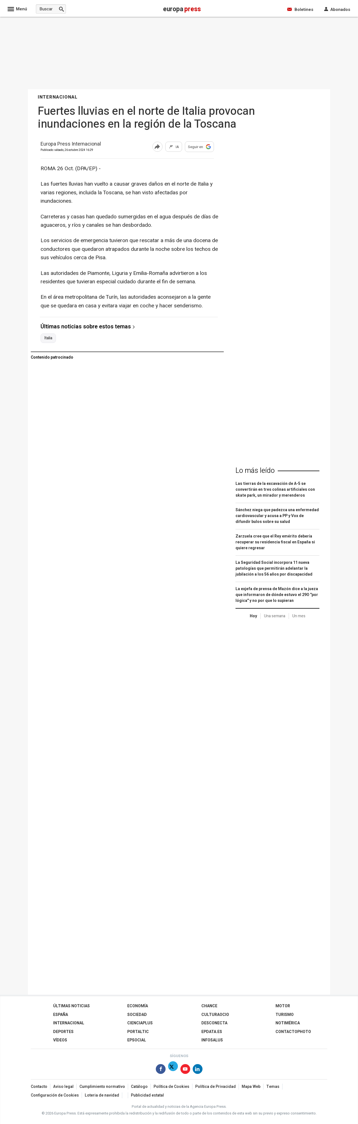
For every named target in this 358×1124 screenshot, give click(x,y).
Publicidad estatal (147, 1095)
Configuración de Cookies (55, 1095)
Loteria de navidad (102, 1095)
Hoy (253, 616)
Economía (137, 1006)
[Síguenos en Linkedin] (197, 1070)
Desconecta (214, 1023)
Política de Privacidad (215, 1087)
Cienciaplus (140, 1023)
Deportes (63, 1032)
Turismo (284, 1015)
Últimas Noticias (71, 1006)
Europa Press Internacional (71, 144)
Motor (282, 1006)
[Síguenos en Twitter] (173, 1070)
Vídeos (60, 1040)
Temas (272, 1087)
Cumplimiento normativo (102, 1087)
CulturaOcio (215, 1015)
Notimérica (287, 1023)
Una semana (274, 616)
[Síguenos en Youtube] (185, 1070)
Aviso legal (63, 1087)
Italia (48, 338)
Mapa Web (251, 1087)
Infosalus (212, 1040)
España (60, 1015)
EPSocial (136, 1040)
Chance (209, 1006)
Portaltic (138, 1032)
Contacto (39, 1087)
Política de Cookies (171, 1087)
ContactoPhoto (293, 1032)
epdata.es (211, 1032)
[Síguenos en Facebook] (160, 1070)
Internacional (68, 1023)
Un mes (298, 616)
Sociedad (137, 1015)
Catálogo (139, 1087)
